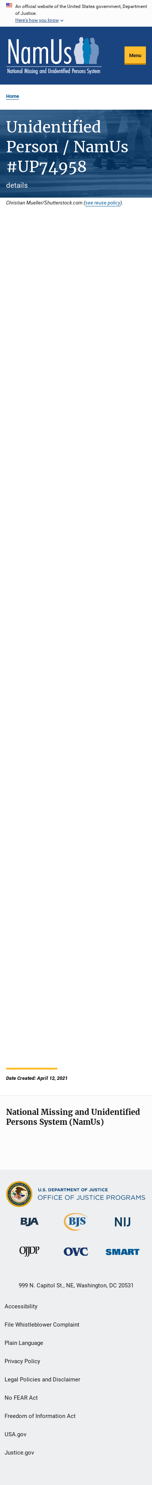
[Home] (54, 56)
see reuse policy (102, 202)
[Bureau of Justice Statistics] (76, 1232)
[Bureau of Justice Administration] (30, 1227)
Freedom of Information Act (40, 1416)
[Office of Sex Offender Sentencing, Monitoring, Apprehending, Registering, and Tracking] (122, 1256)
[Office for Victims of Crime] (76, 1257)
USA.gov (15, 1434)
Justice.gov (19, 1452)
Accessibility (21, 1306)
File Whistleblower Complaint (42, 1324)
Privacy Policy (22, 1361)
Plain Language (24, 1343)
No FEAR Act (21, 1397)
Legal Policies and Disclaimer (42, 1379)
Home (12, 96)
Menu (135, 55)
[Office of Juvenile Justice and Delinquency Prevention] (29, 1258)
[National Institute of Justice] (122, 1228)
